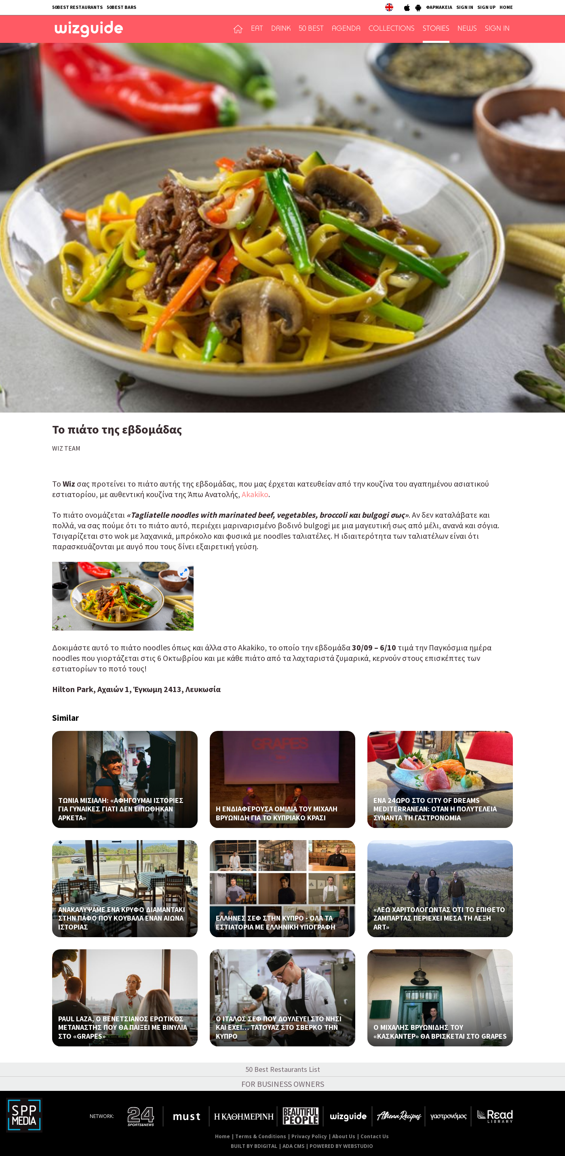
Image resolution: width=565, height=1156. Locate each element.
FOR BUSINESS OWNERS (282, 1084)
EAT (257, 29)
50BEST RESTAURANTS (77, 7)
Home (222, 1136)
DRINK (281, 29)
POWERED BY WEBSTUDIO (341, 1146)
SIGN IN (464, 7)
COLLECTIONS (392, 29)
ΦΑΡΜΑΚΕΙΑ (439, 7)
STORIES (436, 29)
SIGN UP (486, 7)
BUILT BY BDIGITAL (254, 1146)
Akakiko (255, 494)
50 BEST (311, 29)
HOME (506, 7)
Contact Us (375, 1136)
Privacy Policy (309, 1136)
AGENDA (346, 29)
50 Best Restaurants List (282, 1069)
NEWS (467, 29)
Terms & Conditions (260, 1136)
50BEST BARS (121, 7)
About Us (343, 1136)
